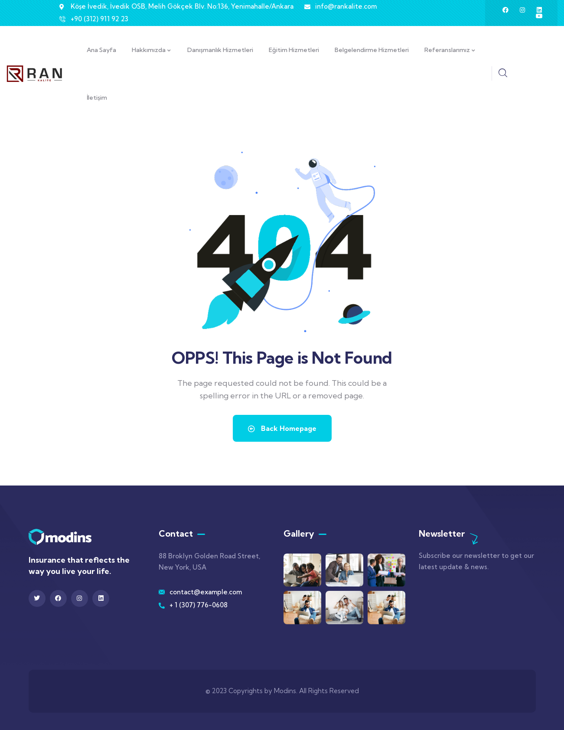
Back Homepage (282, 428)
